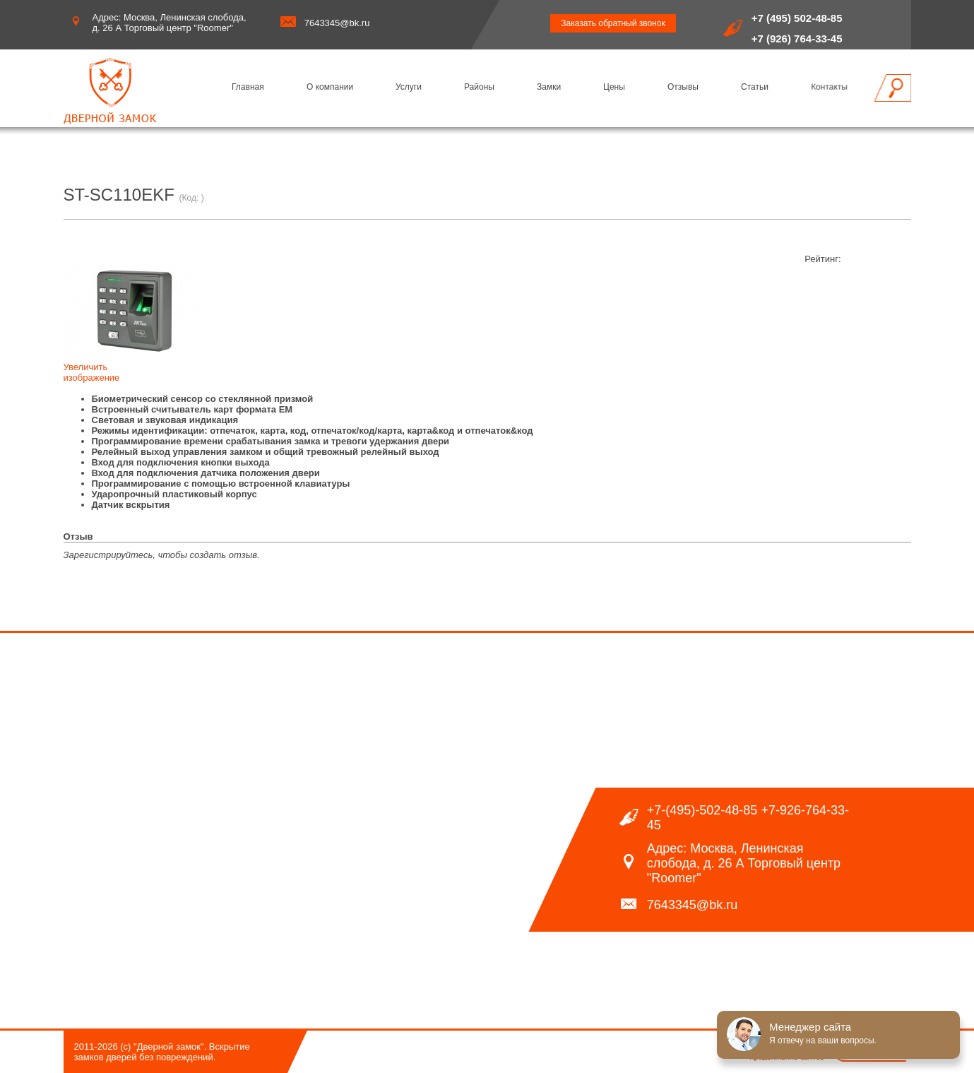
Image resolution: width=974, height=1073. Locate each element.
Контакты (829, 87)
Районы (479, 87)
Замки (549, 87)
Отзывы (683, 87)
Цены (614, 87)
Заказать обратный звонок (613, 23)
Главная (248, 87)
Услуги (409, 87)
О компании (330, 87)
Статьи (754, 87)
